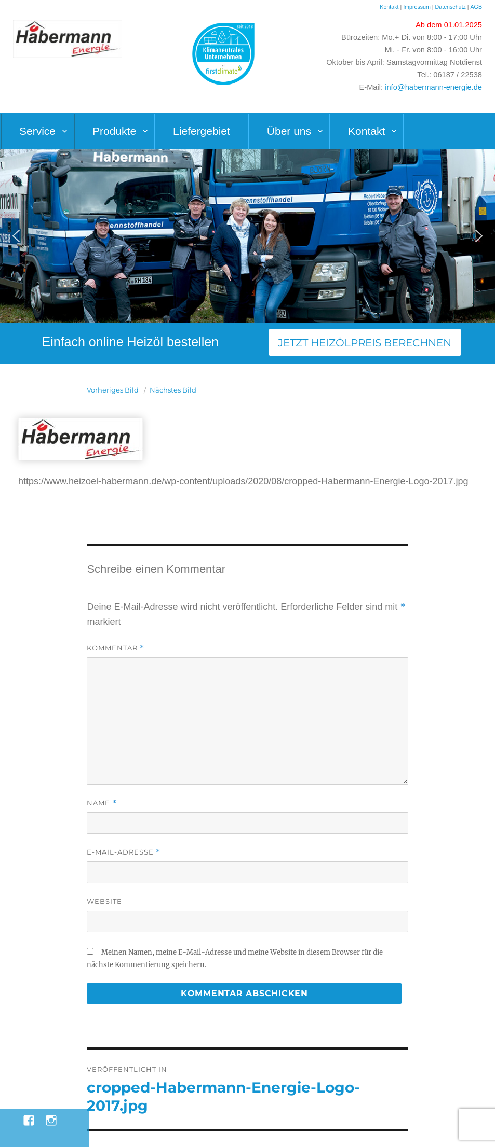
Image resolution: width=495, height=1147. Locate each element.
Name (102, 803)
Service (37, 131)
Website (104, 901)
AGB (476, 7)
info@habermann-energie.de (433, 87)
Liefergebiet (201, 131)
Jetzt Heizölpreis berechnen (364, 343)
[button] (16, 236)
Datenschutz (451, 7)
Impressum (417, 7)
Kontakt (389, 7)
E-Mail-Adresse (123, 852)
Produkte (114, 131)
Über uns (289, 131)
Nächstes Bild (173, 390)
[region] (247, 236)
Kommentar (115, 648)
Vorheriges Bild (113, 390)
